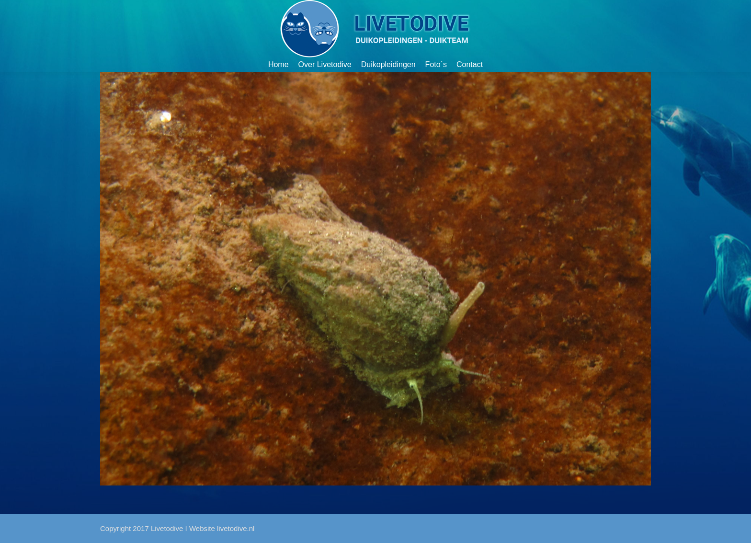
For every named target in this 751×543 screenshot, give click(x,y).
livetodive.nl (235, 528)
